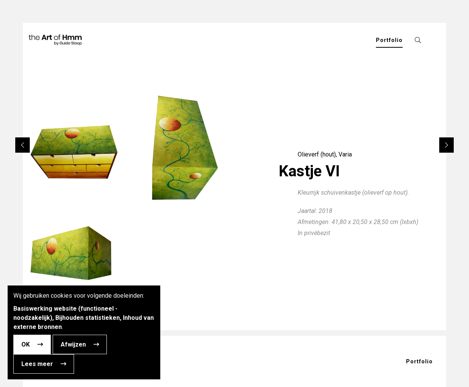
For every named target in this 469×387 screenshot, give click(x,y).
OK (25, 344)
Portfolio (419, 361)
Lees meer (37, 364)
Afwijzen (73, 344)
